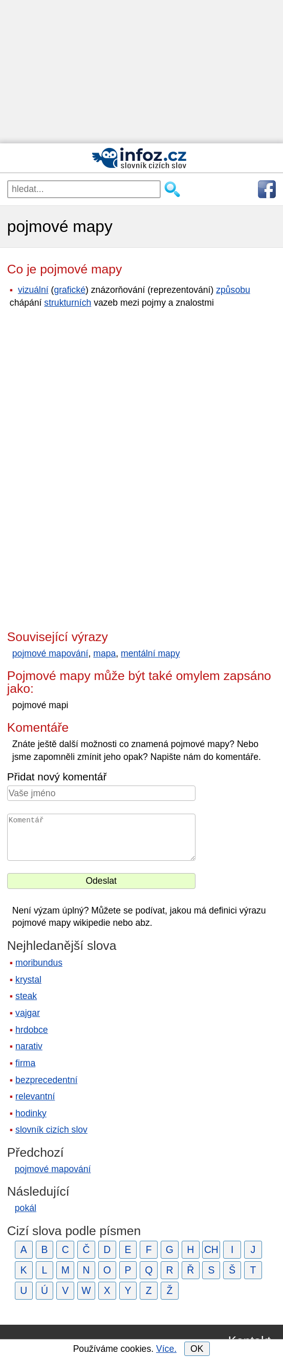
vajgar (27, 1013)
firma (25, 1063)
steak (26, 996)
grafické (69, 290)
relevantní (35, 1096)
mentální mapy (150, 653)
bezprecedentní (46, 1080)
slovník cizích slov (51, 1129)
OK (196, 1349)
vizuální (33, 290)
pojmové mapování (50, 653)
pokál (25, 1208)
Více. (166, 1349)
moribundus (38, 963)
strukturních (67, 303)
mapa (104, 653)
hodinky (31, 1113)
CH (211, 1249)
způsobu (233, 290)
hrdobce (31, 1030)
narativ (28, 1046)
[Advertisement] (141, 71)
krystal (28, 979)
